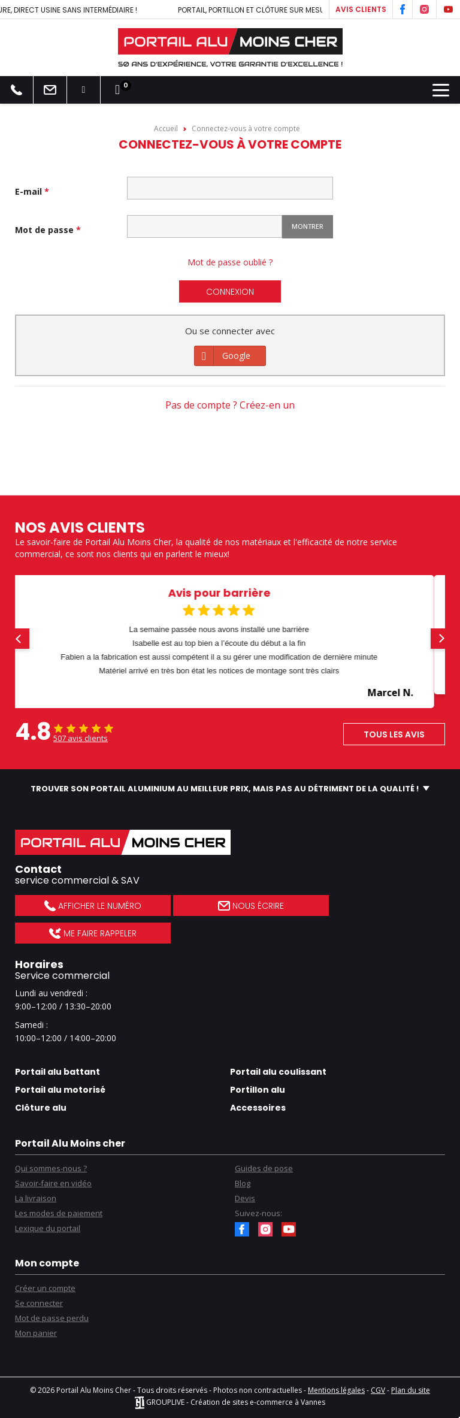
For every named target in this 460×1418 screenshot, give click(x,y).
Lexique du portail (47, 1228)
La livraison (35, 1198)
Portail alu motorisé (60, 1090)
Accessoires (258, 1108)
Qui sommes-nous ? (51, 1168)
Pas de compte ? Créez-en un (230, 405)
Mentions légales (336, 1390)
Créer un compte (45, 1288)
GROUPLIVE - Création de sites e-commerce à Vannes (230, 1402)
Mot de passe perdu (52, 1318)
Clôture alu (40, 1108)
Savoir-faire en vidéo (53, 1183)
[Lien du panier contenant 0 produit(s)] (117, 90)
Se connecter (39, 1303)
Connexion (230, 292)
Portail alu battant (57, 1072)
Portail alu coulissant (278, 1072)
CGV (378, 1390)
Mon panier (36, 1333)
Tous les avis (394, 734)
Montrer (307, 226)
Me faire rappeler (92, 933)
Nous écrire (251, 906)
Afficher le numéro (92, 906)
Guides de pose (264, 1168)
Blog (242, 1183)
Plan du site (410, 1390)
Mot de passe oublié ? (230, 262)
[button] (19, 638)
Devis (245, 1198)
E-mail (29, 191)
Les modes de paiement (58, 1213)
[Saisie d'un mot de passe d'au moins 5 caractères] (204, 226)
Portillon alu (257, 1090)
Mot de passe (45, 229)
